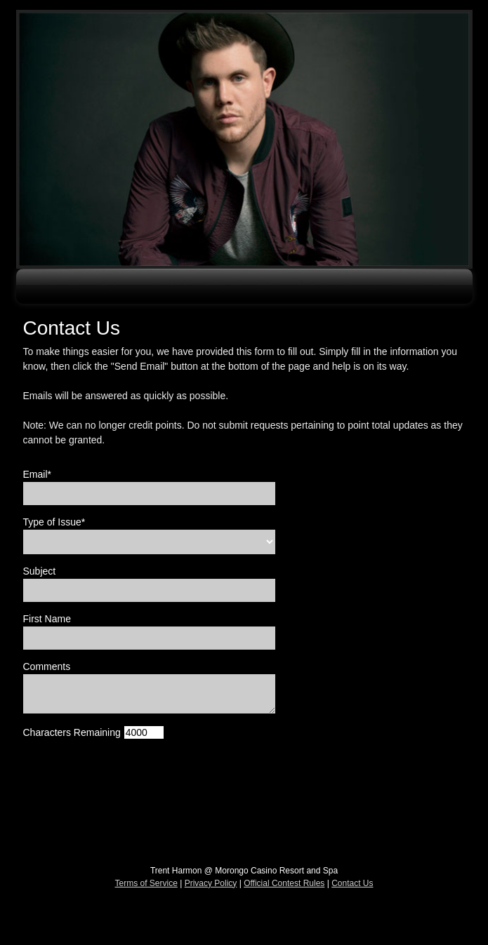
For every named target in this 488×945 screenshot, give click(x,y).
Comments (47, 666)
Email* (37, 474)
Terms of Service (146, 883)
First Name (47, 618)
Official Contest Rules (284, 883)
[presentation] (130, 778)
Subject (39, 571)
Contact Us (352, 883)
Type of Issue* (54, 522)
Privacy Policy (211, 883)
